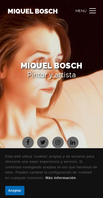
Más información (61, 178)
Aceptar (14, 191)
